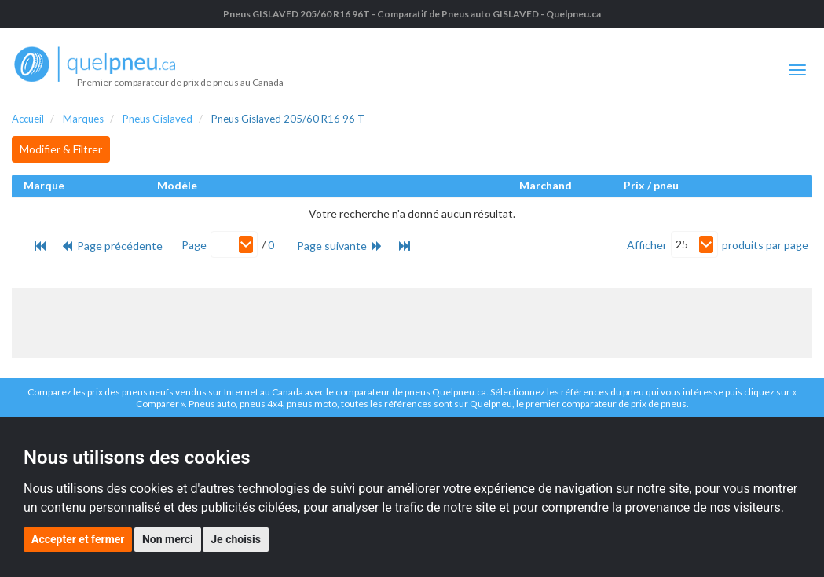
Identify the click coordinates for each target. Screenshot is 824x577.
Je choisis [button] (236, 539)
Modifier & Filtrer (61, 149)
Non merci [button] (167, 539)
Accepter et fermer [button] (77, 539)
